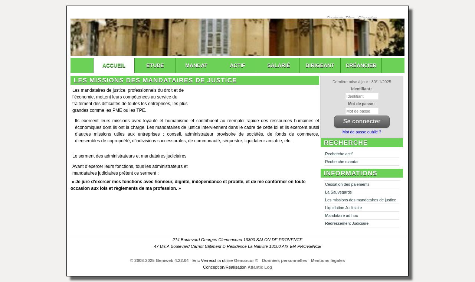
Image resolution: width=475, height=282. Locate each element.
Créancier (360, 65)
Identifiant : (361, 89)
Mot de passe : (362, 103)
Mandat (196, 65)
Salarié (278, 65)
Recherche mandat (341, 161)
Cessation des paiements (347, 184)
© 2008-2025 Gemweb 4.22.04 (159, 260)
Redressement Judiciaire (346, 223)
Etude (155, 65)
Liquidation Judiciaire (343, 207)
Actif (237, 65)
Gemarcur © (246, 260)
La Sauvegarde (338, 192)
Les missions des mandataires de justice (360, 200)
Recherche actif (339, 154)
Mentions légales (328, 260)
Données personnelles (284, 260)
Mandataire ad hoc (341, 215)
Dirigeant (320, 65)
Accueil (113, 65)
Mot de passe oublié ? (362, 132)
